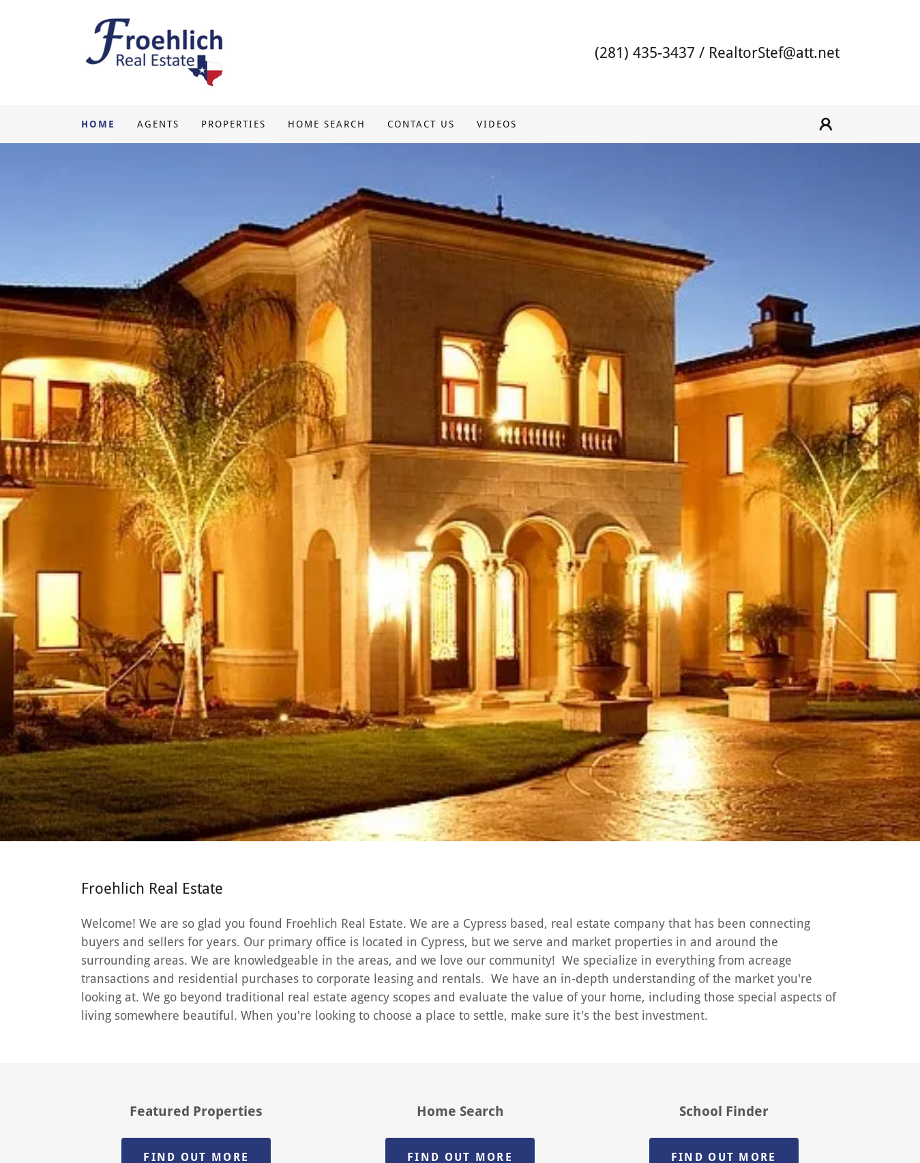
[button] (826, 124)
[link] (154, 51)
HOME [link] (98, 124)
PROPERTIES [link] (233, 124)
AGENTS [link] (158, 124)
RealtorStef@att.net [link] (774, 52)
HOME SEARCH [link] (327, 124)
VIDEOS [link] (497, 124)
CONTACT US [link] (421, 124)
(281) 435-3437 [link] (645, 52)
